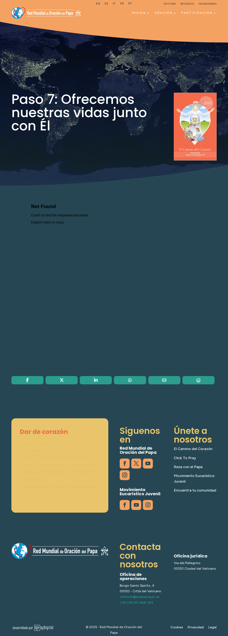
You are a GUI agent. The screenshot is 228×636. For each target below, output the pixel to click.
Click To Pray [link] (185, 458)
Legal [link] (212, 627)
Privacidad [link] (196, 627)
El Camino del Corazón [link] (193, 449)
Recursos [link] (187, 3)
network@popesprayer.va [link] (139, 597)
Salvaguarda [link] (208, 3)
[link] (98, 4)
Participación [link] (196, 13)
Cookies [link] (176, 627)
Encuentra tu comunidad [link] (195, 490)
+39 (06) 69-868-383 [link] (136, 602)
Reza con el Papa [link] (188, 467)
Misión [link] (139, 13)
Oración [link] (164, 13)
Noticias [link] (170, 3)
